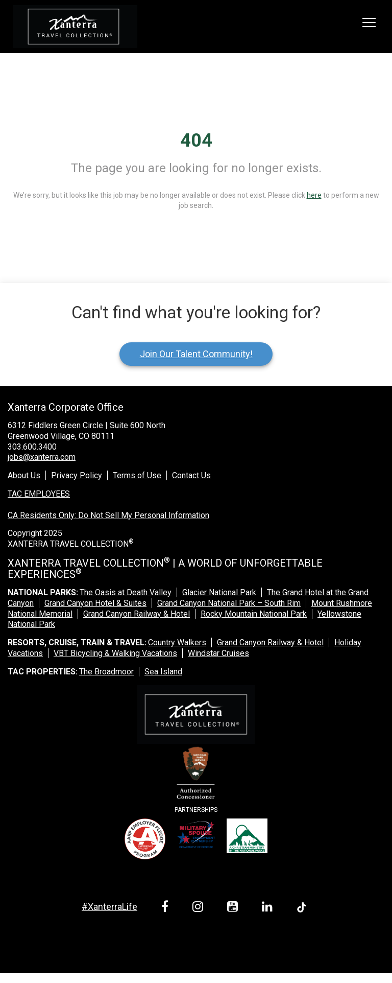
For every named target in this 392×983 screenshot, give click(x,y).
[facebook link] (166, 908)
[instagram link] (199, 908)
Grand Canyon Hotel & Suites (95, 603)
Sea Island (163, 671)
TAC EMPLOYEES (39, 494)
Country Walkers (177, 642)
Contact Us (191, 475)
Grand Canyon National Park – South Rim (229, 603)
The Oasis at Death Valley (126, 592)
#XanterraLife (109, 906)
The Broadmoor (106, 671)
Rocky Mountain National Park (254, 614)
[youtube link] (234, 908)
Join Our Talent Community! (196, 353)
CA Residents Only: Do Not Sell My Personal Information (108, 515)
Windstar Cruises (218, 653)
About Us (24, 475)
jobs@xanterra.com (42, 457)
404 (196, 140)
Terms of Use (137, 475)
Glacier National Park (219, 592)
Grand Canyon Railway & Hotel (136, 614)
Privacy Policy (76, 475)
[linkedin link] (269, 908)
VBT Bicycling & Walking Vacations (115, 653)
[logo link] (75, 26)
